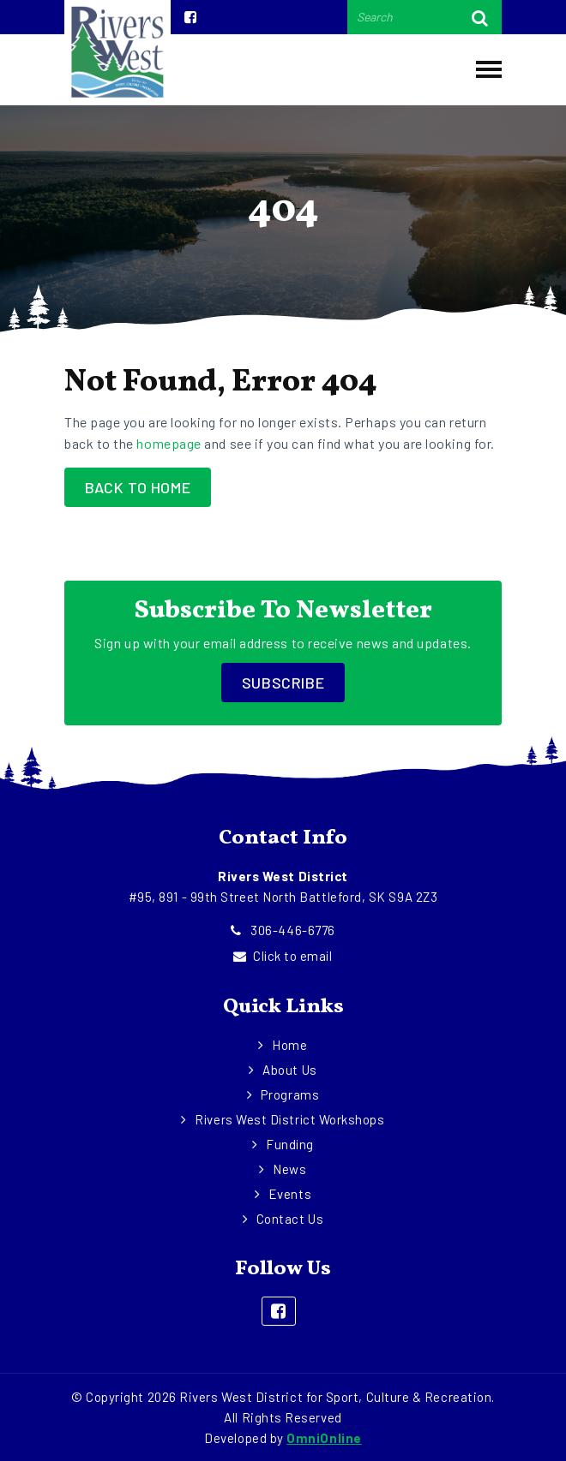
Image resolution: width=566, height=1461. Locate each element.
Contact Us (289, 1218)
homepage (168, 443)
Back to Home (137, 487)
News (289, 1169)
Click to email (282, 955)
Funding (290, 1144)
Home (289, 1045)
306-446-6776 (283, 930)
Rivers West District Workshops (290, 1119)
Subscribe (283, 682)
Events (289, 1194)
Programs (289, 1094)
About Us (289, 1069)
